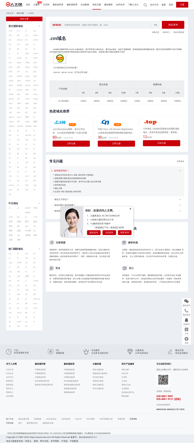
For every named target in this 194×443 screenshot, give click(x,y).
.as (34, 135)
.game (11, 99)
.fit (9, 90)
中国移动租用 (69, 377)
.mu (18, 140)
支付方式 (154, 5)
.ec (9, 158)
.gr (18, 167)
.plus (18, 67)
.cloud (10, 94)
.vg (34, 158)
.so (26, 322)
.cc (26, 31)
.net (10, 35)
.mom (35, 53)
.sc (9, 140)
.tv (34, 117)
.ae (18, 181)
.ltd (18, 35)
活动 (28, 4)
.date (19, 81)
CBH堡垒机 (65, 419)
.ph (18, 49)
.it (9, 53)
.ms (26, 149)
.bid (18, 108)
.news (27, 76)
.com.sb (28, 135)
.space (10, 121)
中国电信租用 (69, 370)
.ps (34, 171)
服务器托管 (58, 4)
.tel (9, 44)
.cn (18, 31)
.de (18, 299)
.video (27, 62)
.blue (27, 53)
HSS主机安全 (51, 419)
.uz (18, 171)
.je (34, 162)
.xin (26, 35)
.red (10, 112)
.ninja (27, 121)
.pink (10, 76)
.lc (34, 149)
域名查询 (173, 24)
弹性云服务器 (98, 370)
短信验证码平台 (128, 392)
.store (35, 67)
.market (20, 126)
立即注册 (71, 143)
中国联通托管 (40, 373)
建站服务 (108, 4)
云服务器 (97, 364)
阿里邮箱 (37, 419)
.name (35, 40)
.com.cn (20, 40)
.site (26, 108)
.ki (34, 131)
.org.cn (27, 85)
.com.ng (36, 299)
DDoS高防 (90, 419)
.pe (9, 149)
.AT (26, 294)
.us (34, 49)
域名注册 (96, 4)
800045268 (161, 409)
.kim (35, 108)
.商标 (19, 240)
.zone (27, 99)
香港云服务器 (98, 385)
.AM (18, 294)
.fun (34, 90)
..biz (10, 272)
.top (26, 190)
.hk (18, 190)
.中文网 (28, 231)
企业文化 (9, 373)
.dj (9, 326)
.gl (26, 167)
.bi (9, 144)
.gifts (27, 103)
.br (18, 317)
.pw (34, 181)
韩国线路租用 (69, 392)
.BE (34, 294)
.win (18, 112)
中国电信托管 (40, 370)
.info (26, 185)
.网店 (35, 222)
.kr (18, 53)
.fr (9, 294)
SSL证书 (125, 373)
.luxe (35, 62)
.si (17, 162)
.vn (34, 190)
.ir (34, 322)
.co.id (19, 322)
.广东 (35, 217)
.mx (18, 149)
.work (35, 58)
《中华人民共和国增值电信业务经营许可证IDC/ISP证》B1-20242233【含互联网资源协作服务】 (45, 433)
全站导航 (9, 396)
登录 (171, 5)
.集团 (35, 121)
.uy (18, 308)
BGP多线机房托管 (42, 381)
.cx (18, 135)
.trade (35, 99)
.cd (9, 49)
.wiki (26, 94)
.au (26, 308)
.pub (35, 76)
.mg (26, 140)
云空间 (46, 4)
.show (27, 67)
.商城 (19, 222)
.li (33, 312)
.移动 (35, 235)
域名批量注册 (23, 419)
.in (34, 44)
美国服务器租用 (70, 388)
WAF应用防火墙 (106, 419)
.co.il (26, 176)
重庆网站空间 (32, 423)
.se (9, 303)
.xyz (10, 190)
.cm (34, 140)
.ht (9, 58)
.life (18, 121)
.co (18, 185)
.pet (34, 72)
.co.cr (35, 303)
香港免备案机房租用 (72, 385)
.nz (9, 317)
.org (34, 185)
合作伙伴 (120, 4)
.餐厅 (27, 222)
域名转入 (166, 32)
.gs (26, 153)
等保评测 (121, 419)
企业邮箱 (85, 4)
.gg (34, 167)
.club (35, 126)
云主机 (124, 381)
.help (35, 103)
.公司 (10, 217)
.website (28, 126)
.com (10, 31)
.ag (9, 194)
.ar (26, 299)
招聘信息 (9, 385)
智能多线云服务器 (100, 373)
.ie (34, 317)
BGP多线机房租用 (71, 381)
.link (18, 94)
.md (26, 162)
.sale (10, 108)
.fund (35, 94)
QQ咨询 (109, 232)
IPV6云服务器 (98, 388)
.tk (18, 131)
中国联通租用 (69, 373)
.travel (11, 185)
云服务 (36, 4)
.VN (18, 326)
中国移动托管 (40, 377)
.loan (10, 103)
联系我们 (9, 381)
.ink (18, 99)
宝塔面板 (133, 419)
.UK (9, 312)
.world (19, 76)
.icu (34, 81)
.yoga (19, 62)
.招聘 (10, 222)
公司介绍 (9, 370)
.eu (26, 49)
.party (10, 81)
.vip (34, 31)
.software (12, 126)
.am (34, 176)
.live (34, 112)
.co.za (19, 312)
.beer (27, 90)
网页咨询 (124, 232)
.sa (26, 317)
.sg (9, 308)
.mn (10, 176)
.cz (9, 171)
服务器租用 (72, 4)
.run (18, 72)
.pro (10, 62)
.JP (9, 299)
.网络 (27, 117)
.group (19, 90)
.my (26, 72)
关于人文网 (11, 364)
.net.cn (35, 85)
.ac (18, 144)
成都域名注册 (47, 423)
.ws (9, 131)
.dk (26, 303)
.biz (9, 40)
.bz (26, 158)
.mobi (19, 58)
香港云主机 (126, 385)
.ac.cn (19, 117)
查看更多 (180, 161)
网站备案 (125, 396)
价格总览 (155, 32)
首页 (20, 423)
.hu (34, 290)
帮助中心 (9, 392)
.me (18, 44)
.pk (26, 312)
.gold (10, 85)
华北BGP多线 (98, 377)
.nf (26, 131)
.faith (19, 103)
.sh (26, 58)
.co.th (35, 308)
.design (19, 85)
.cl (17, 158)
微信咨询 (94, 232)
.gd (34, 153)
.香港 (10, 235)
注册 (182, 4)
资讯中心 (9, 388)
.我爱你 (28, 235)
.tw (26, 40)
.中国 (35, 208)
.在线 (10, 240)
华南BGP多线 (98, 381)
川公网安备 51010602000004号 (97, 433)
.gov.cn (11, 117)
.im (9, 167)
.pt (9, 322)
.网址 (10, 226)
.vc (26, 144)
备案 (164, 5)
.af (9, 181)
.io (18, 176)
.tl (25, 171)
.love (10, 67)
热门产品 (9, 419)
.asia (27, 44)
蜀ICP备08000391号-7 (88, 437)
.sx (9, 162)
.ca (18, 303)
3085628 (170, 409)
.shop (35, 35)
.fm (9, 135)
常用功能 (9, 423)
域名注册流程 (178, 32)
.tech (10, 72)
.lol (26, 112)
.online (27, 81)
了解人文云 (133, 4)
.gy (18, 153)
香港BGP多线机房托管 (44, 385)
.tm (26, 181)
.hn (9, 153)
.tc (34, 144)
